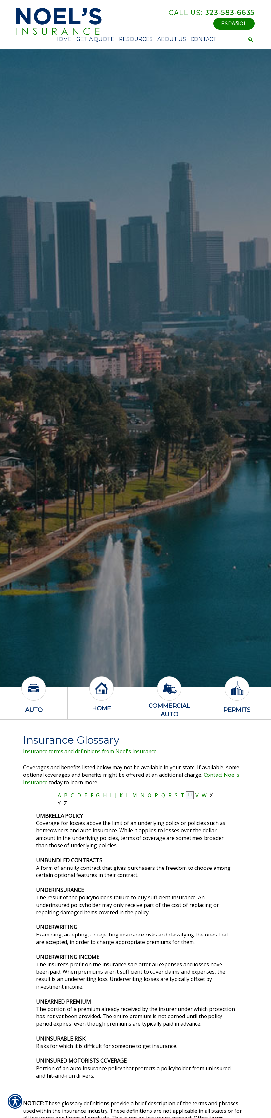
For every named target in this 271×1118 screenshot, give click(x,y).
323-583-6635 (212, 13)
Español (234, 24)
